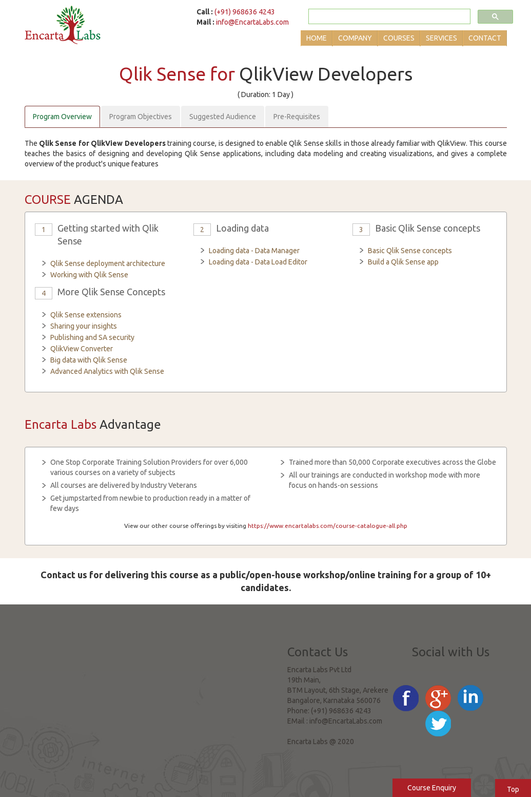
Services (441, 38)
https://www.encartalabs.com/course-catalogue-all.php (327, 525)
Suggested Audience (222, 116)
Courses (399, 38)
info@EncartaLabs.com (252, 22)
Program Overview (62, 116)
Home (316, 38)
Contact (484, 38)
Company (355, 38)
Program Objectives (140, 116)
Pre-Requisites (296, 116)
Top (513, 789)
